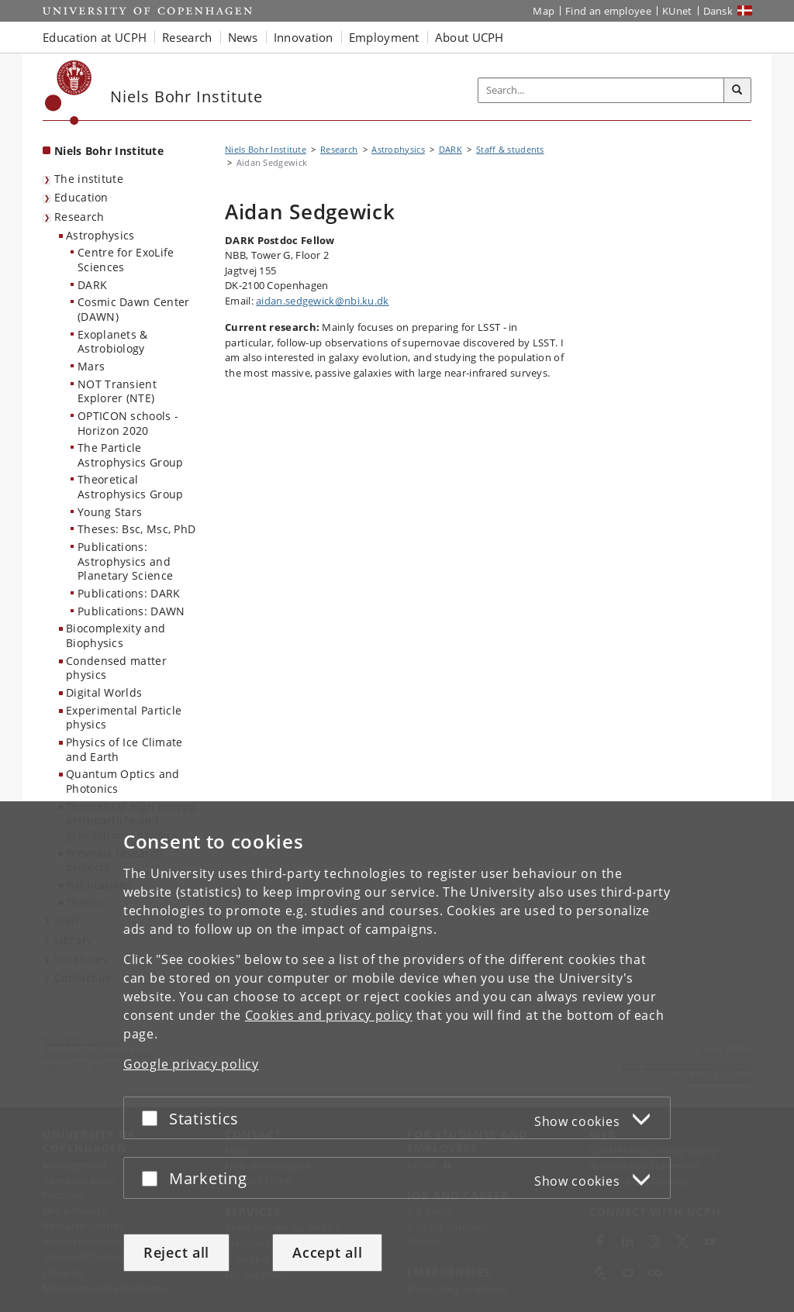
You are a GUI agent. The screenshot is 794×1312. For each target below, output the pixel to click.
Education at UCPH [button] (95, 37)
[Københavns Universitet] (68, 92)
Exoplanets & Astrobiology (113, 341)
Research (79, 216)
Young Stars (110, 511)
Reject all (176, 1252)
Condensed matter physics (116, 668)
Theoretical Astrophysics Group (130, 486)
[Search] (737, 90)
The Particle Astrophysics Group (130, 455)
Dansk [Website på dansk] (718, 11)
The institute (88, 178)
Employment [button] (384, 37)
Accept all (327, 1252)
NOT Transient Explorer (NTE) (117, 391)
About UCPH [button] (469, 37)
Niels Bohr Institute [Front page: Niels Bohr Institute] (109, 150)
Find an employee (608, 11)
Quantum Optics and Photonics (122, 781)
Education (81, 197)
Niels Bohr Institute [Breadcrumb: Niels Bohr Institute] (265, 149)
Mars (91, 366)
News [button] (243, 37)
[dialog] (397, 1056)
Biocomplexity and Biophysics (115, 635)
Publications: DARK (129, 593)
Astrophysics (100, 235)
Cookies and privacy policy (329, 1015)
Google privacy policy (191, 1064)
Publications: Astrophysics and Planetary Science (125, 561)
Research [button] (187, 37)
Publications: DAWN (131, 611)
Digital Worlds (104, 692)
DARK (92, 284)
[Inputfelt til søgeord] (601, 90)
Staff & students (510, 149)
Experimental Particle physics (123, 717)
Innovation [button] (303, 37)
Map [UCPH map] (543, 11)
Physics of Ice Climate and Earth (124, 749)
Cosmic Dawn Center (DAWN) (133, 309)
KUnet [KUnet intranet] (677, 11)
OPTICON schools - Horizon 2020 (128, 423)
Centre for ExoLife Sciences (126, 259)
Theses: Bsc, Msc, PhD (136, 529)
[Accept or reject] (153, 1118)
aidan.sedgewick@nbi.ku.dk (322, 301)
